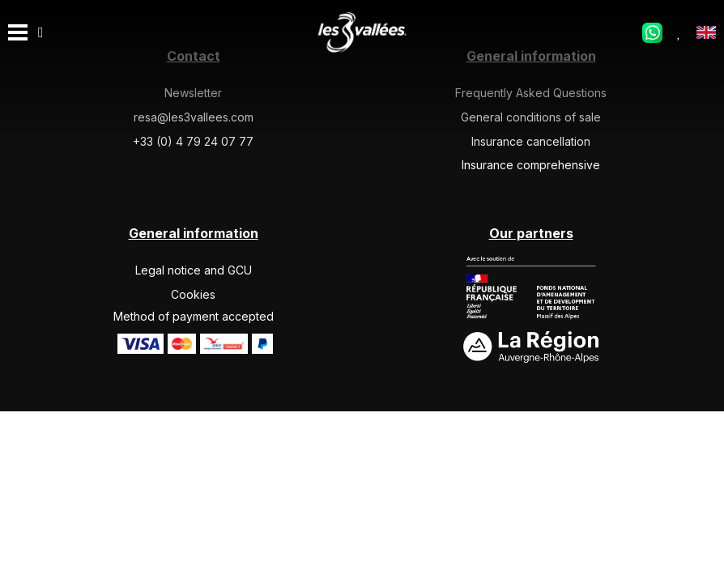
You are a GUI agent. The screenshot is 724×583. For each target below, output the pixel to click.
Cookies (193, 294)
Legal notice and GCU (193, 270)
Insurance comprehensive (531, 165)
